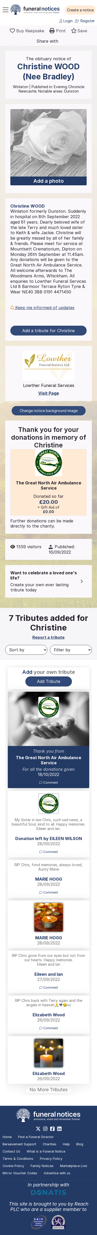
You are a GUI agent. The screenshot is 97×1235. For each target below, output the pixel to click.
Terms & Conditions (18, 1159)
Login (66, 21)
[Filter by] (71, 650)
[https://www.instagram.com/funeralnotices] (45, 1129)
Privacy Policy (51, 1159)
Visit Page (48, 393)
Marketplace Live (73, 1166)
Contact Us (11, 1151)
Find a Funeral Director (36, 1137)
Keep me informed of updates (42, 307)
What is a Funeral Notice (46, 1151)
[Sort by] (26, 650)
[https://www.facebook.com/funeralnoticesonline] (52, 1129)
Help (66, 1144)
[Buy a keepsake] (27, 30)
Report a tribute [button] (48, 637)
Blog (79, 1144)
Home (7, 1137)
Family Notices (42, 1166)
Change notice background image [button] (49, 410)
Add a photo (48, 181)
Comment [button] (48, 782)
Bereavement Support (19, 1144)
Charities (49, 1144)
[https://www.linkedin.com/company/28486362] (59, 1129)
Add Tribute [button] (48, 681)
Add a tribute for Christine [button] (48, 330)
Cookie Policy (13, 1166)
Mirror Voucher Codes (20, 1173)
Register (85, 21)
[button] (80, 10)
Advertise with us (57, 1173)
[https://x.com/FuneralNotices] (38, 1129)
